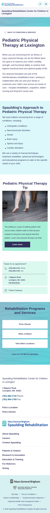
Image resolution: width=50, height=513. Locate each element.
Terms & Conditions (28, 494)
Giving (5, 468)
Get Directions (14, 283)
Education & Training (12, 459)
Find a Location (10, 407)
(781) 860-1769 (9, 399)
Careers (6, 438)
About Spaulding (10, 434)
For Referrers (9, 464)
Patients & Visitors (11, 451)
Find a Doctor (25, 324)
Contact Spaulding (11, 442)
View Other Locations (25, 344)
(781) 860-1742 (9, 396)
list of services (31, 354)
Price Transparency (25, 505)
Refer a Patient (24, 334)
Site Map (14, 494)
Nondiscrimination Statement (33, 498)
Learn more (20, 245)
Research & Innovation (13, 455)
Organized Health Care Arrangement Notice (23, 501)
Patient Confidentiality (11, 498)
